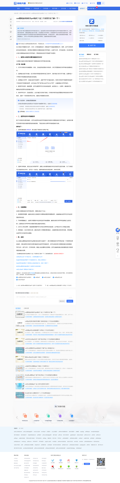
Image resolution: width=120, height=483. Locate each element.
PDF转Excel (85, 31)
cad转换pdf (49, 444)
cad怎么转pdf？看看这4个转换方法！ (25, 269)
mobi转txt (81, 441)
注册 (103, 3)
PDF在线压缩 (38, 438)
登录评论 (70, 301)
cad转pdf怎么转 (57, 277)
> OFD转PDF (100, 38)
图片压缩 (54, 438)
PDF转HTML (44, 475)
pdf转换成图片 (66, 438)
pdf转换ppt (87, 431)
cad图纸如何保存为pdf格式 (23, 277)
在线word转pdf (80, 434)
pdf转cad (60, 434)
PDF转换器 (32, 273)
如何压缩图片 (72, 431)
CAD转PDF (44, 463)
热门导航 (69, 3)
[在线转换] (54, 103)
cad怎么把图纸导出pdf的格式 (39, 352)
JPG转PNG (35, 467)
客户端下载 (16, 467)
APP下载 (85, 3)
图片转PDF (26, 463)
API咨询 (77, 3)
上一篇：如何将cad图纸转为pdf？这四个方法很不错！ (29, 285)
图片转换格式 (17, 434)
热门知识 (81, 54)
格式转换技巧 (24, 434)
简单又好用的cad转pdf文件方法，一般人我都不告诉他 (58, 388)
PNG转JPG (44, 472)
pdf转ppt (16, 438)
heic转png (24, 441)
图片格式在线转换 (57, 444)
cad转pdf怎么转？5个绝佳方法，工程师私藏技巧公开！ (29, 256)
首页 (18, 8)
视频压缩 (49, 438)
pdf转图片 (39, 434)
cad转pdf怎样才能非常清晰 (38, 325)
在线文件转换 (17, 444)
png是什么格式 (48, 441)
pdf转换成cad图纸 (73, 438)
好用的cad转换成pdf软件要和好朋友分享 (41, 379)
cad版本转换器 (22, 438)
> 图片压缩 (81, 40)
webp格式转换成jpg (71, 448)
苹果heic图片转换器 (30, 438)
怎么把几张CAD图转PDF (38, 397)
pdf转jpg (44, 438)
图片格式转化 (96, 441)
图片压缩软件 (66, 434)
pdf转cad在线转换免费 (60, 448)
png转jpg (82, 431)
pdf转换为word (65, 444)
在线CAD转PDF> (27, 13)
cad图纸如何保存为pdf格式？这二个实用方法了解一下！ (45, 13)
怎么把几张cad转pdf (48, 397)
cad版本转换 (86, 438)
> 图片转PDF (82, 38)
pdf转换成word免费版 (28, 444)
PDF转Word (97, 29)
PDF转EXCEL (36, 460)
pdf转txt (88, 444)
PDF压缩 (97, 31)
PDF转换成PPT (27, 460)
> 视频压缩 (99, 40)
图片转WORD (27, 472)
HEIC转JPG (35, 470)
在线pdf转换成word (32, 434)
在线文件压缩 (70, 441)
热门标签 (96, 54)
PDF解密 (35, 463)
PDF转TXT (26, 477)
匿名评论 (62, 301)
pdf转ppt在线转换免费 (50, 448)
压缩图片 (48, 431)
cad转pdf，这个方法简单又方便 (39, 388)
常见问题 (16, 460)
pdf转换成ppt (98, 438)
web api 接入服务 (17, 465)
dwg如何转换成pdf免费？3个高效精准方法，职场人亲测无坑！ (31, 260)
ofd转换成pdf (78, 448)
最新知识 (89, 54)
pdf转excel (29, 441)
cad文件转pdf (20, 279)
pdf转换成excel (17, 441)
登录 (99, 3)
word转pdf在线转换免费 (28, 448)
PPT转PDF (44, 470)
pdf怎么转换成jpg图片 (27, 431)
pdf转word (98, 434)
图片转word (100, 444)
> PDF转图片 (100, 35)
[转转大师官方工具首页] (32, 111)
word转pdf (43, 431)
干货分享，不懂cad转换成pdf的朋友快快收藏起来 (43, 334)
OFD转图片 (41, 441)
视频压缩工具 (94, 444)
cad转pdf (28, 129)
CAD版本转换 (27, 465)
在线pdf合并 (37, 444)
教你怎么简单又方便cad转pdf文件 (56, 361)
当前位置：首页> (18, 13)
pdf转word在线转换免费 (39, 448)
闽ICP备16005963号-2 (78, 480)
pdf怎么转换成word (18, 431)
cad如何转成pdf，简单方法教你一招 (40, 361)
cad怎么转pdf (46, 277)
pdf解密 (77, 431)
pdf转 (22, 444)
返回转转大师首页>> (59, 253)
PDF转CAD (91, 31)
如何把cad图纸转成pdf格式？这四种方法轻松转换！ (29, 266)
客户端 (92, 3)
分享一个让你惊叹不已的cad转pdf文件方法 (60, 343)
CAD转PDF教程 (28, 316)
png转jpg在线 (82, 444)
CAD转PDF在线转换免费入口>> (54, 43)
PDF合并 (35, 475)
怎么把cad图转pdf (54, 379)
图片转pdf (55, 434)
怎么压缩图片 (54, 431)
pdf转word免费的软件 (63, 431)
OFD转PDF (35, 441)
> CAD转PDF (91, 38)
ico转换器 (54, 441)
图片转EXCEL (36, 472)
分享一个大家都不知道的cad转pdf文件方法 (63, 334)
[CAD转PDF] (52, 106)
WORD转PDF (36, 465)
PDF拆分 (59, 438)
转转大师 (37, 21)
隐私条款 (16, 463)
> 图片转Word (82, 35)
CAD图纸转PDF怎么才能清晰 (51, 325)
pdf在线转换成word (88, 441)
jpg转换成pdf (73, 434)
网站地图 (85, 480)
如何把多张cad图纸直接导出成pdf (53, 352)
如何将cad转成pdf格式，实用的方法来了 (53, 316)
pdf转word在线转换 (62, 441)
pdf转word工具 (87, 434)
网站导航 (89, 480)
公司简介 (16, 458)
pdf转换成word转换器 (74, 444)
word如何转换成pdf (95, 431)
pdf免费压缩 (43, 444)
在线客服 (87, 463)
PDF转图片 (44, 458)
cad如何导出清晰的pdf (37, 370)
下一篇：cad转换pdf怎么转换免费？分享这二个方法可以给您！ (60, 285)
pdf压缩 (93, 434)
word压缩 (76, 441)
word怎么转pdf (37, 431)
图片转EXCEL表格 (18, 448)
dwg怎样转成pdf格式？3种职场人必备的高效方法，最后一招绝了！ (32, 263)
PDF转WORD (27, 458)
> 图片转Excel (91, 35)
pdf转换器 (92, 438)
